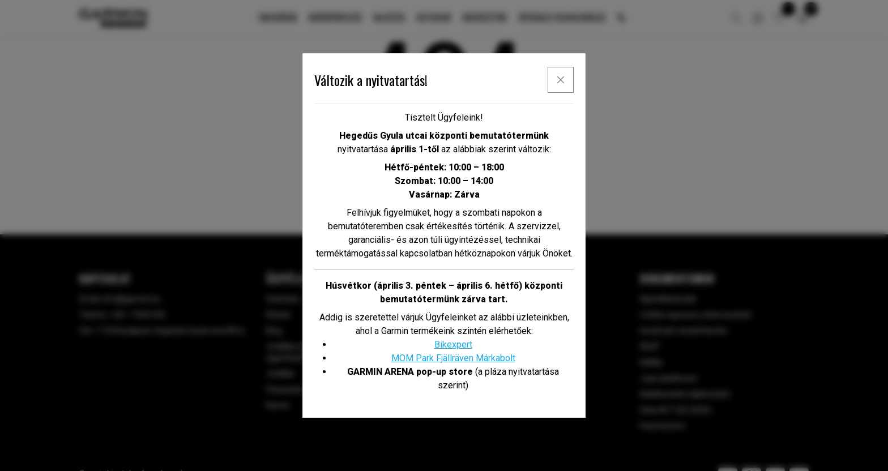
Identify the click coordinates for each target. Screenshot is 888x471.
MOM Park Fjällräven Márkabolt (453, 358)
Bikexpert (453, 344)
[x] (561, 80)
